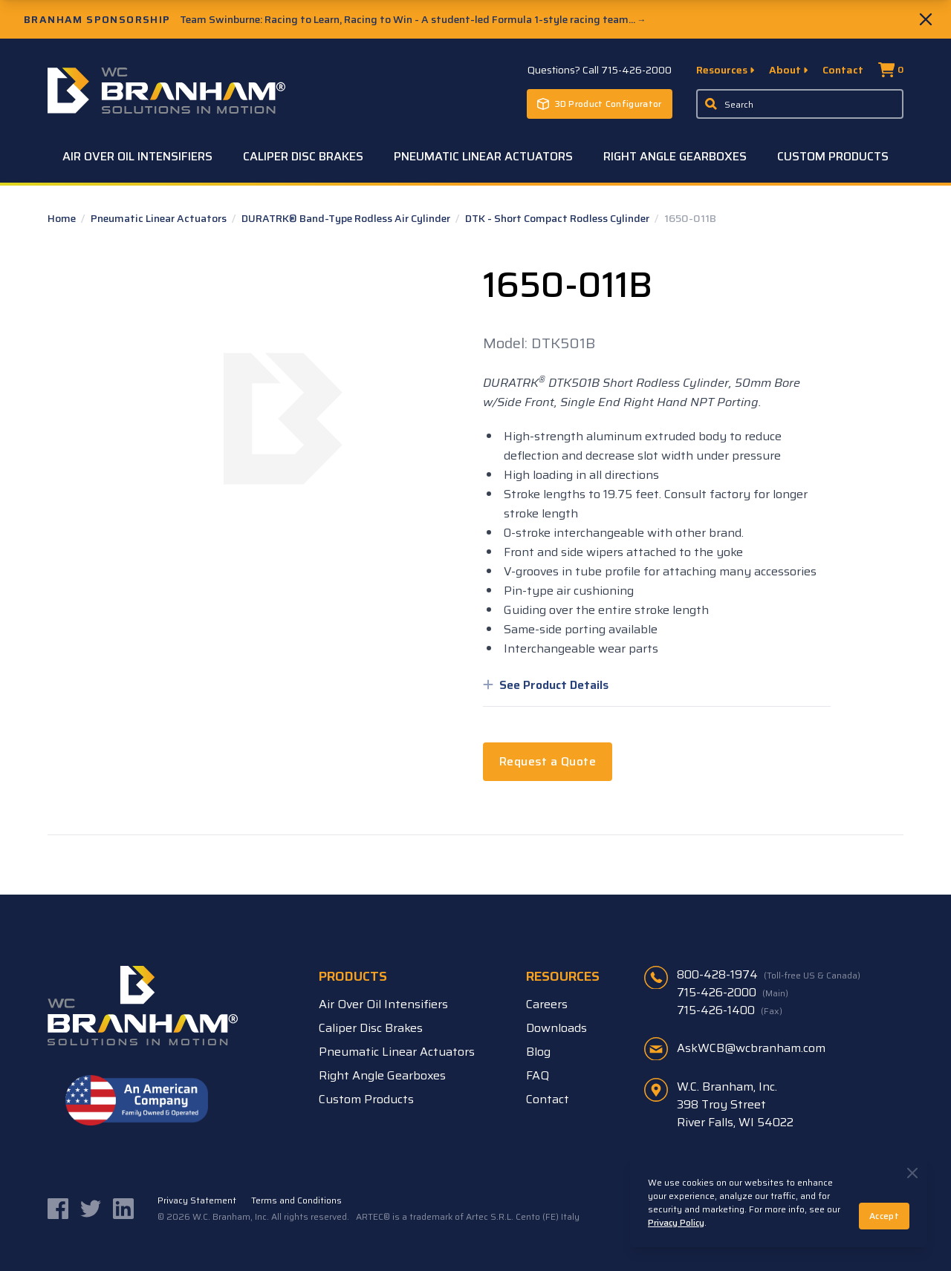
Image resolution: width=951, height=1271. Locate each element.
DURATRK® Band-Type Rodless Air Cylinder (346, 218)
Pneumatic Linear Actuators (483, 156)
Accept (884, 1216)
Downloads (556, 1028)
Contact (842, 70)
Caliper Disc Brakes (303, 156)
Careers (547, 1004)
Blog (538, 1051)
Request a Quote (547, 761)
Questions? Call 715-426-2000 (600, 69)
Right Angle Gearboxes (675, 156)
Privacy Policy (676, 1222)
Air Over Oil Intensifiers (137, 156)
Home (63, 218)
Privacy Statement (197, 1200)
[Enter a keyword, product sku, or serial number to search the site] (800, 104)
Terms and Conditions (296, 1200)
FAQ (537, 1075)
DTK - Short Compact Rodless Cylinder (558, 218)
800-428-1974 (768, 975)
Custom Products (833, 156)
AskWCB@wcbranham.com (751, 1048)
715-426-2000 (732, 993)
